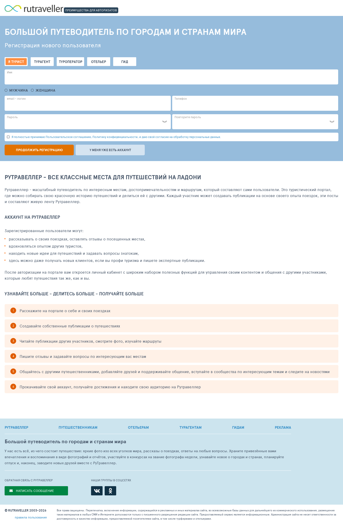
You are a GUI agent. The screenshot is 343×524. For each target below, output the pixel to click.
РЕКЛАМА (283, 427)
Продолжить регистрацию (39, 150)
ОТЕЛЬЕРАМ (138, 427)
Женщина (45, 90)
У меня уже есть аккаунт (110, 150)
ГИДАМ (238, 427)
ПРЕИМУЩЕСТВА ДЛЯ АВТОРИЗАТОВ (91, 10)
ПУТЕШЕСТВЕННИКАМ (78, 427)
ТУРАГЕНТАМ (191, 427)
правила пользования (31, 517)
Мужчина (18, 90)
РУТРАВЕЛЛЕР (16, 427)
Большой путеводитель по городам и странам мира (65, 441)
